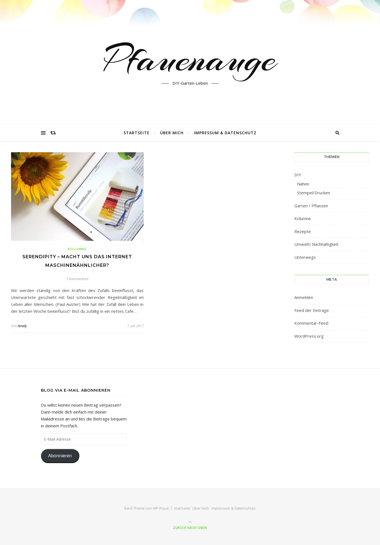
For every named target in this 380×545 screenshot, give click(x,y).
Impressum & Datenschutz (225, 132)
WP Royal (161, 508)
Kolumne (77, 249)
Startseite (137, 132)
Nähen (303, 184)
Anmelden (303, 297)
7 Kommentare (77, 278)
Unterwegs (305, 257)
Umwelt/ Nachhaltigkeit (316, 244)
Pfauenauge (190, 59)
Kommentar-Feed (311, 323)
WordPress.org (309, 336)
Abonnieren (60, 455)
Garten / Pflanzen (311, 205)
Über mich (172, 132)
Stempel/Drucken (313, 192)
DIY (297, 174)
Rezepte (302, 231)
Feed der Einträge (311, 310)
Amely (22, 325)
